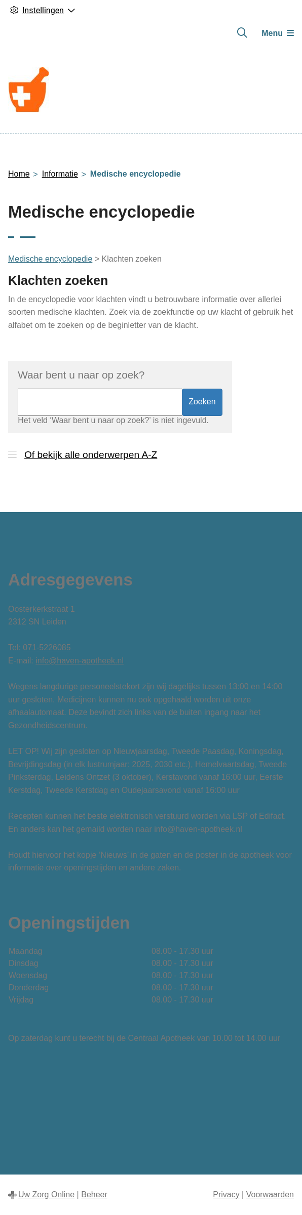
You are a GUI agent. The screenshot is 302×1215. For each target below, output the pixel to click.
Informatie (60, 174)
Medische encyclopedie (50, 259)
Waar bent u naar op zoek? (81, 375)
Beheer (94, 1194)
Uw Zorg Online (46, 1194)
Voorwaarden (270, 1194)
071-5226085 (46, 647)
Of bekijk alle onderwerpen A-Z (90, 454)
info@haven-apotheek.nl (79, 660)
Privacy (226, 1194)
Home (19, 174)
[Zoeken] (242, 33)
